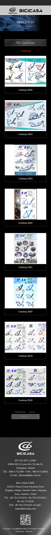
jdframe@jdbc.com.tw (30, 475)
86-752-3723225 (37, 498)
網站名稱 (26, 10)
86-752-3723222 (18, 498)
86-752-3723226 (25, 501)
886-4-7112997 (16, 472)
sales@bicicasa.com (25, 509)
